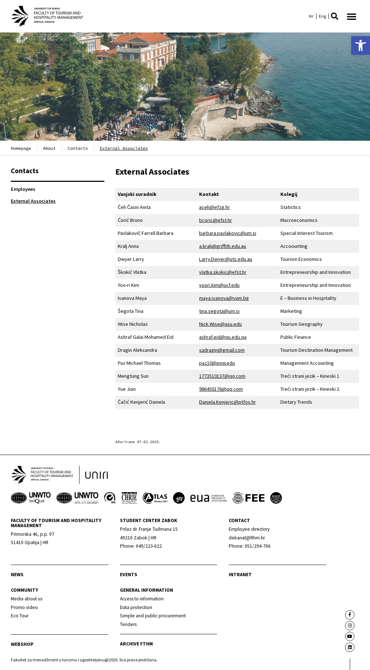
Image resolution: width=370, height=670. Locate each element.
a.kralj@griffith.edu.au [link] (222, 246)
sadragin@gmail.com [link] (222, 350)
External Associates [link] (33, 201)
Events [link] (128, 575)
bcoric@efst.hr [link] (215, 220)
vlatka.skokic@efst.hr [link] (222, 272)
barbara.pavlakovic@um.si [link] (227, 233)
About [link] (49, 148)
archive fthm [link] (136, 644)
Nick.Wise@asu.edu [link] (220, 324)
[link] (360, 45)
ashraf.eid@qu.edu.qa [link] (222, 337)
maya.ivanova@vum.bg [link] (224, 298)
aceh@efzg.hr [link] (214, 207)
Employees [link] (23, 189)
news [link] (17, 575)
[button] (334, 16)
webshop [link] (22, 644)
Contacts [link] (78, 148)
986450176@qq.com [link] (221, 389)
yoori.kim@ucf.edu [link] (219, 285)
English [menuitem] (322, 16)
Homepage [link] (21, 148)
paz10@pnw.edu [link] (217, 363)
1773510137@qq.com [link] (222, 376)
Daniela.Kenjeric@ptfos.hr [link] (227, 402)
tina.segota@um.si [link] (219, 311)
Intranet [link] (240, 575)
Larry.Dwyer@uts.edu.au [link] (225, 259)
